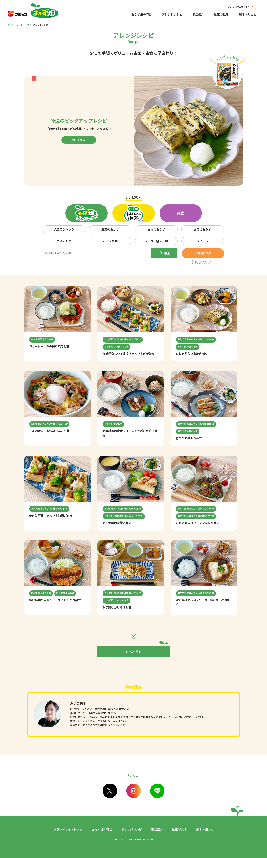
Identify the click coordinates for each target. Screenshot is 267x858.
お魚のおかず (202, 229)
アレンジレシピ (172, 14)
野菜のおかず (110, 229)
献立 (180, 213)
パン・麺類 (110, 241)
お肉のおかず (156, 229)
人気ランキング (64, 229)
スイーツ (202, 241)
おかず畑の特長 (142, 14)
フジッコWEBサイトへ (239, 6)
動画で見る (221, 14)
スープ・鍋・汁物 (156, 241)
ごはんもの (64, 241)
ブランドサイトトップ (18, 24)
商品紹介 (198, 14)
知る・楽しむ (247, 14)
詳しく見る (78, 140)
